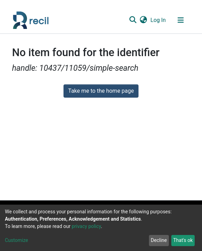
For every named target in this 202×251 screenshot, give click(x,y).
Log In (158, 20)
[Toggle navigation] (180, 20)
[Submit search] (133, 20)
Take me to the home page (101, 91)
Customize (16, 240)
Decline (159, 240)
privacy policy (86, 226)
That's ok (183, 240)
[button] (143, 20)
